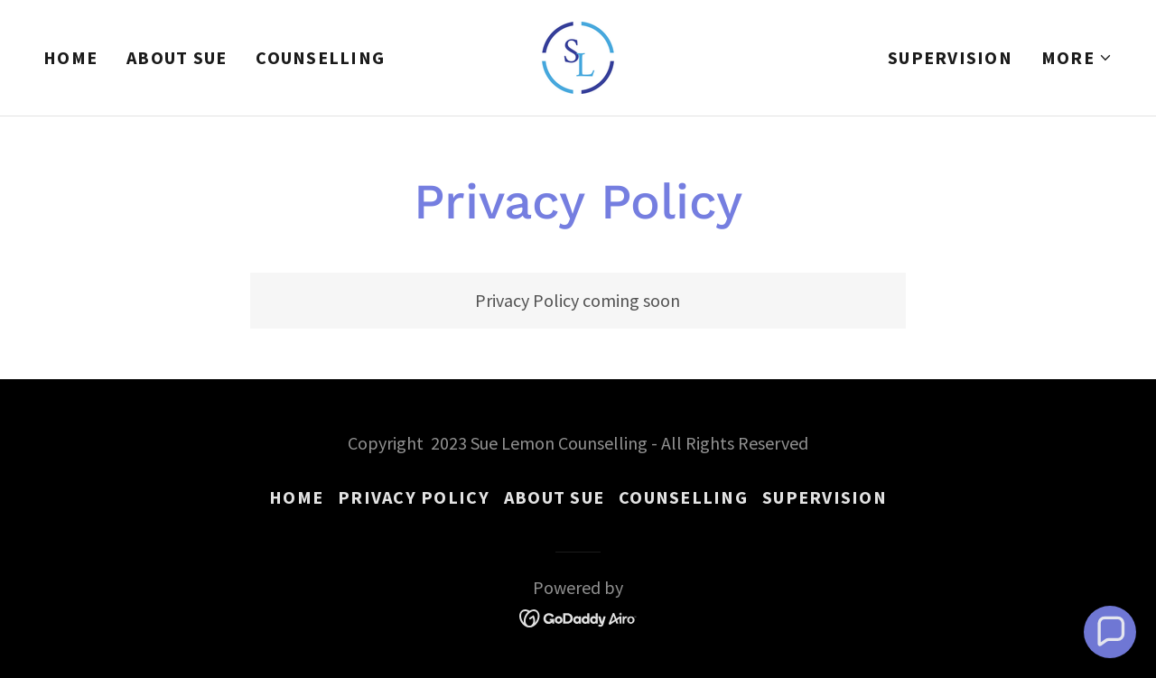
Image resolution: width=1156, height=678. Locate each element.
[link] (578, 55)
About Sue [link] (176, 57)
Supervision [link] (950, 57)
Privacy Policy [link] (413, 497)
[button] (1077, 58)
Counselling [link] (320, 57)
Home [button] (296, 497)
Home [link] (70, 57)
